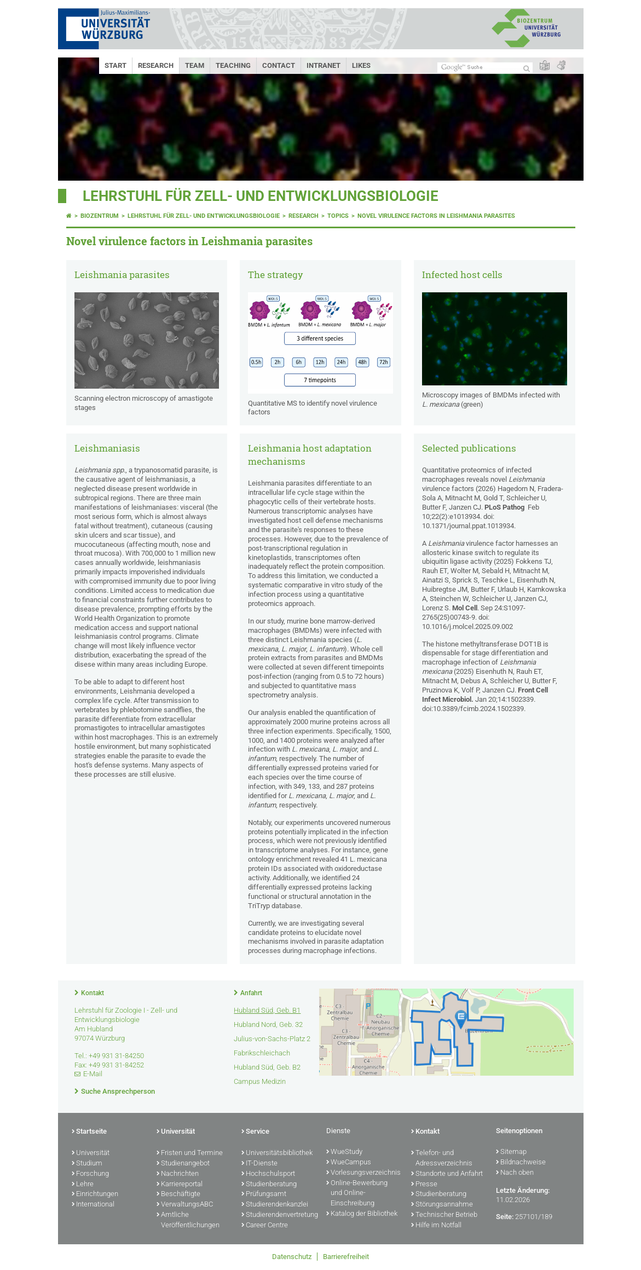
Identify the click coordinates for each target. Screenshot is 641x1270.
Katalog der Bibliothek (361, 1214)
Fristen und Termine (190, 1153)
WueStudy (344, 1152)
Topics (338, 216)
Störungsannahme (442, 1205)
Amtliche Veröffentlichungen (188, 1220)
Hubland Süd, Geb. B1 (267, 1010)
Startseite (89, 1132)
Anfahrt (251, 993)
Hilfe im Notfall (436, 1226)
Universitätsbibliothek (277, 1153)
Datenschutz (291, 1256)
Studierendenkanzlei (274, 1205)
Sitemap (511, 1152)
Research (156, 65)
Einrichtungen (95, 1194)
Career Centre (264, 1226)
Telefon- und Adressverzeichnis (441, 1158)
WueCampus (348, 1163)
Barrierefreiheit (346, 1256)
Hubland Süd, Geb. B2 (267, 1067)
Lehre (83, 1185)
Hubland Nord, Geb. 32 (268, 1024)
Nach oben (515, 1173)
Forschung (90, 1174)
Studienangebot (183, 1164)
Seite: (504, 1217)
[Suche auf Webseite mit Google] (485, 67)
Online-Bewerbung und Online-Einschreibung (357, 1194)
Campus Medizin (260, 1081)
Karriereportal (180, 1185)
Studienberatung (269, 1185)
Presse (424, 1185)
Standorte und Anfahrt (447, 1174)
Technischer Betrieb (444, 1215)
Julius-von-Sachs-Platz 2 (272, 1039)
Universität (90, 1153)
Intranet (323, 65)
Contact (278, 65)
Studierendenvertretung (278, 1215)
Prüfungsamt (263, 1194)
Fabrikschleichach (262, 1053)
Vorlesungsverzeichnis (363, 1173)
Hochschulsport (268, 1174)
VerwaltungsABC (185, 1205)
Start (115, 65)
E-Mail (92, 1074)
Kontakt (92, 993)
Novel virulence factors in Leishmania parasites (436, 216)
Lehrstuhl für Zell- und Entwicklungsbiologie (260, 196)
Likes (361, 65)
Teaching (233, 65)
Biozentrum (99, 216)
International (93, 1205)
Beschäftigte (178, 1194)
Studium (87, 1164)
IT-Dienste (259, 1164)
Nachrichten (178, 1174)
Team (194, 65)
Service (255, 1132)
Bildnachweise (521, 1163)
